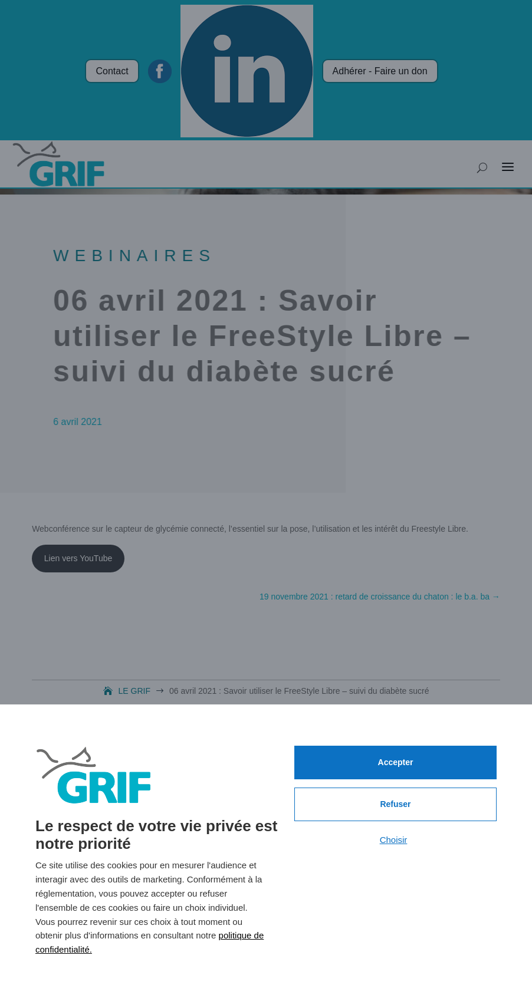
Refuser (395, 804)
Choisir (394, 840)
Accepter (395, 762)
